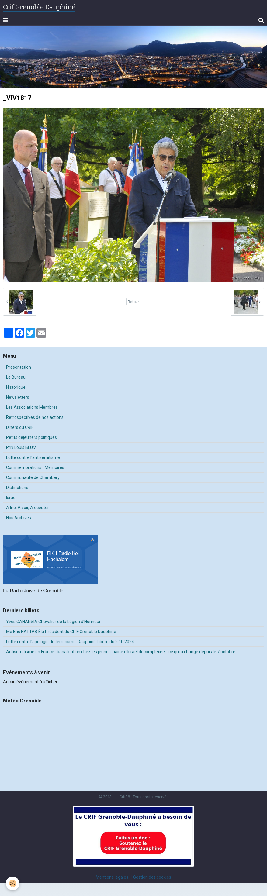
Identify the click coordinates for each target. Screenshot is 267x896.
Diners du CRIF (19, 427)
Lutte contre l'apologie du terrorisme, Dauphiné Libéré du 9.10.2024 (70, 641)
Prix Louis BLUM (21, 447)
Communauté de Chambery (33, 477)
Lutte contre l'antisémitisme (33, 457)
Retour (133, 302)
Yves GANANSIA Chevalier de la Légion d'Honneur (53, 621)
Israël (11, 497)
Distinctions (17, 487)
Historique (16, 387)
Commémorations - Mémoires (35, 467)
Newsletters (17, 397)
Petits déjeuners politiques (31, 437)
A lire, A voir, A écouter (27, 507)
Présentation (18, 367)
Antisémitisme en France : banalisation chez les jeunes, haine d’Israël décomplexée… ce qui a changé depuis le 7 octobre (120, 651)
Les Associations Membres (32, 407)
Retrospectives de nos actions (35, 417)
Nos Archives (18, 517)
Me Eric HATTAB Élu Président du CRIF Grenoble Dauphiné (61, 631)
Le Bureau (16, 377)
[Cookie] (13, 883)
